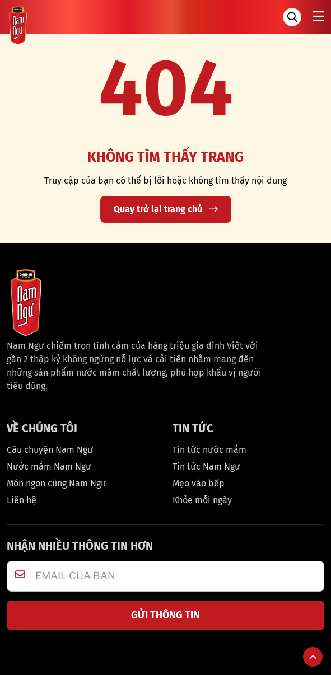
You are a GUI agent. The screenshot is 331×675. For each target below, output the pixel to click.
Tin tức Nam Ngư (206, 466)
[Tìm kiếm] (292, 17)
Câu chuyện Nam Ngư (50, 449)
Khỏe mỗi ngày (202, 500)
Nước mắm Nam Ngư (49, 466)
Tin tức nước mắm (209, 449)
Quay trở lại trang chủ (166, 209)
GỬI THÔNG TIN (165, 615)
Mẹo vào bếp (199, 483)
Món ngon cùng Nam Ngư (56, 483)
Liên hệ (21, 500)
